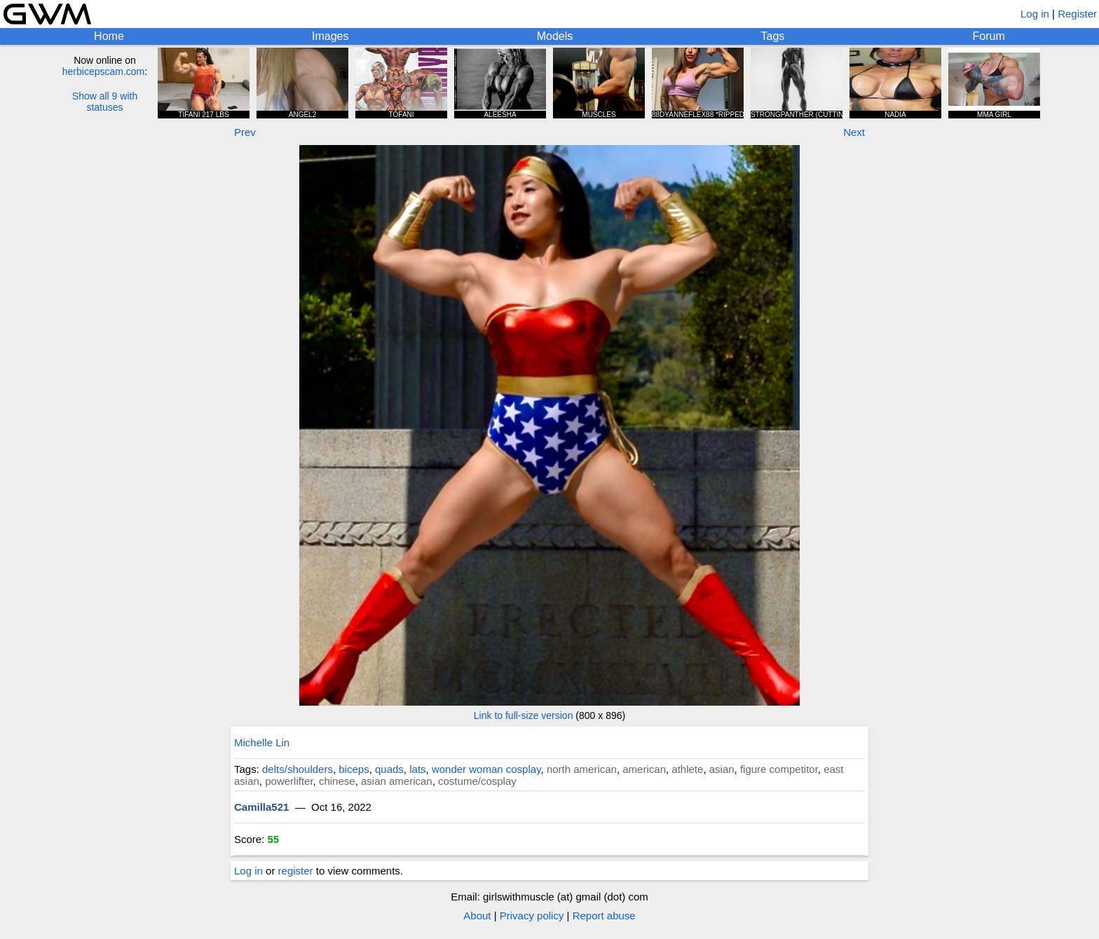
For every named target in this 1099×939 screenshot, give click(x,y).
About (477, 915)
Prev (245, 132)
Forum (989, 36)
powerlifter (289, 781)
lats (417, 769)
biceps (354, 769)
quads (389, 769)
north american (582, 769)
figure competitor (779, 769)
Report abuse (604, 915)
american (644, 769)
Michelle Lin (261, 742)
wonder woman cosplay (486, 769)
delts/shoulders (297, 769)
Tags (773, 36)
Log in (1034, 14)
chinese (337, 781)
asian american (396, 781)
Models (555, 36)
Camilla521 (261, 807)
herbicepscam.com (103, 71)
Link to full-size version (523, 715)
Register (1077, 14)
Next (854, 132)
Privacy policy (532, 915)
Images (330, 36)
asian (722, 769)
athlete (687, 769)
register (295, 871)
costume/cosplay (477, 781)
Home (109, 36)
